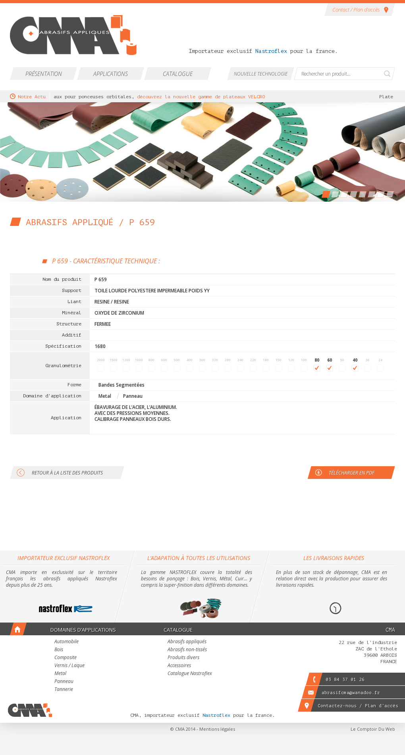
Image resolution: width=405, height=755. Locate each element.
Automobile (66, 642)
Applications (110, 74)
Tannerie (63, 690)
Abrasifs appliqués (187, 642)
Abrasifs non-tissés (187, 650)
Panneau (63, 682)
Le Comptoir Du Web (373, 729)
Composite (65, 658)
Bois (58, 650)
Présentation (43, 74)
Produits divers (183, 658)
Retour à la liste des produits (67, 472)
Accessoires (179, 666)
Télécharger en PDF (351, 472)
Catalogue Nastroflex (190, 674)
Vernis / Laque (69, 666)
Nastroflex (271, 51)
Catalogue (178, 74)
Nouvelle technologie (260, 73)
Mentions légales (217, 729)
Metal (60, 674)
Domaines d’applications (83, 629)
